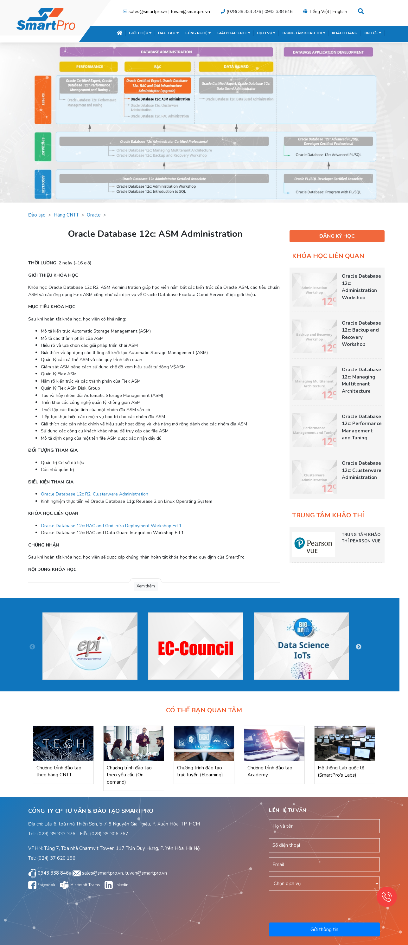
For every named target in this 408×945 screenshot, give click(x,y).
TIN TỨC (372, 33)
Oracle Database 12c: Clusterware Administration (361, 470)
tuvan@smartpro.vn (190, 12)
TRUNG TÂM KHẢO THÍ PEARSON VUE (361, 538)
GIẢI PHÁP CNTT (233, 33)
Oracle (94, 215)
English (340, 12)
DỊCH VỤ (266, 33)
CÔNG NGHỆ (198, 33)
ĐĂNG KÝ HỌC (337, 236)
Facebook (41, 884)
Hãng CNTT (66, 215)
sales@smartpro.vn (148, 12)
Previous (32, 647)
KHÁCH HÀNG (344, 33)
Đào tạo (37, 215)
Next (358, 647)
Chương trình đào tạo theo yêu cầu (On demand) (129, 775)
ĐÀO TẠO (168, 33)
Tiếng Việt (319, 12)
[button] (361, 12)
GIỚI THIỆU (140, 33)
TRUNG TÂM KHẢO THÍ (303, 33)
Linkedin (116, 884)
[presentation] (325, 905)
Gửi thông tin (324, 929)
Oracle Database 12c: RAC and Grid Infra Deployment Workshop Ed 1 (111, 526)
